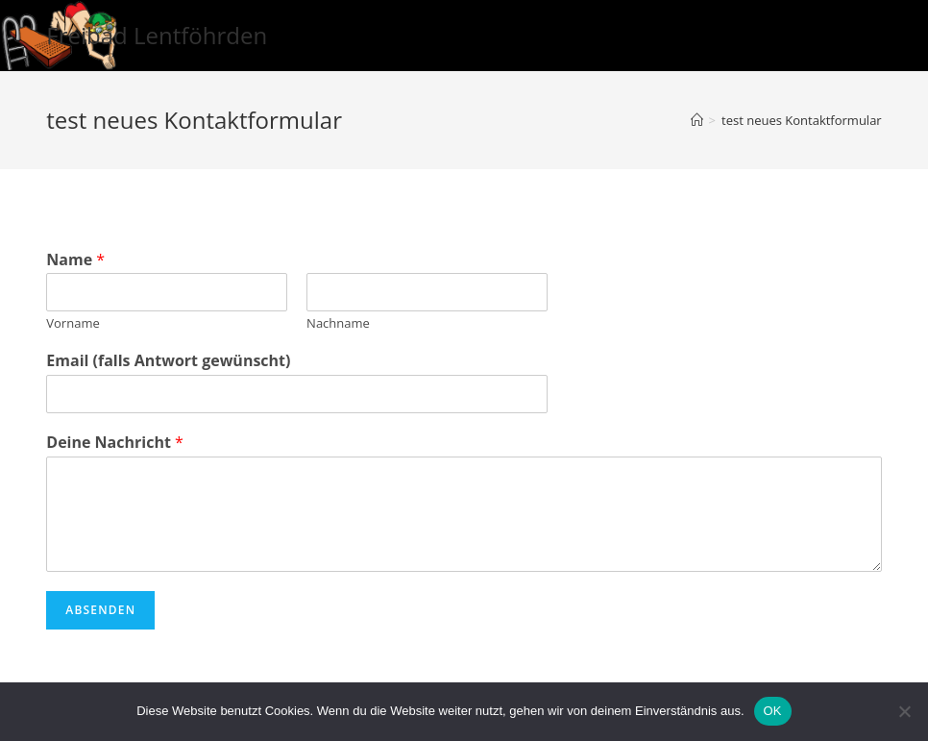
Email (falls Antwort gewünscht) (168, 361)
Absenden (100, 610)
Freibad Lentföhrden (156, 35)
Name (75, 260)
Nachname (338, 323)
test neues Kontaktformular (801, 120)
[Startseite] (697, 120)
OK (773, 711)
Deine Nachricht (114, 442)
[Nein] (904, 711)
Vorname (72, 323)
